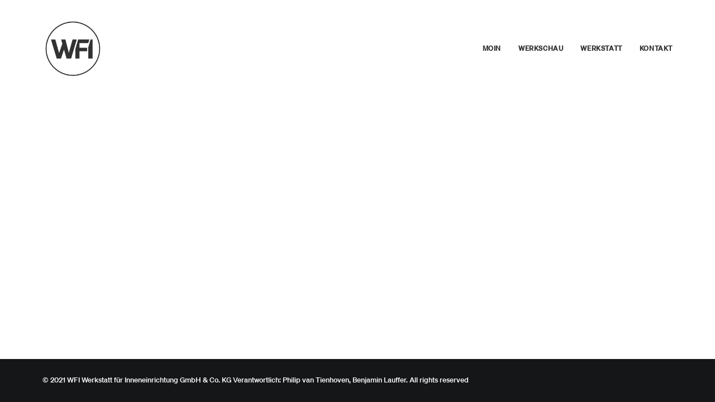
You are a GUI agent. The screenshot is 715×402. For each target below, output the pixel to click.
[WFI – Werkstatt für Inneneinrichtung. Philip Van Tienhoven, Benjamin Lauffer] (75, 48)
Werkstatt (601, 48)
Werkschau (540, 48)
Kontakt (656, 48)
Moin (492, 48)
